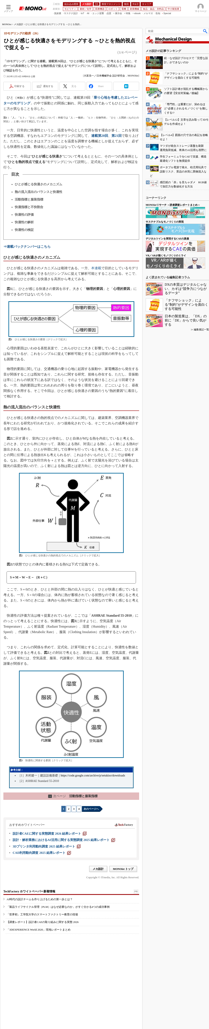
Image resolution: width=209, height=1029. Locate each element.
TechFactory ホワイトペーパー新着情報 (29, 891)
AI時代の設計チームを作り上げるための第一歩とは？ (40, 899)
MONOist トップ (123, 868)
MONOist (6, 24)
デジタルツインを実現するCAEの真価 (167, 238)
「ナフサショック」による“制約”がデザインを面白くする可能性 (186, 305)
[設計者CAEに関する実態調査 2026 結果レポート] (50, 833)
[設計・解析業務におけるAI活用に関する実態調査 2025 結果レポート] (64, 840)
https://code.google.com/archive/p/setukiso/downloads (93, 775)
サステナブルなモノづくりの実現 (165, 221)
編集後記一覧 (201, 329)
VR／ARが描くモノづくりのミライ (166, 255)
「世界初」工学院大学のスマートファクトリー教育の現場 (42, 914)
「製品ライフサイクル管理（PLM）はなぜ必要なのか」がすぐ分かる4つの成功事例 (58, 906)
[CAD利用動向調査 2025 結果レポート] (42, 852)
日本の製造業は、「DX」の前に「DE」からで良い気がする (186, 320)
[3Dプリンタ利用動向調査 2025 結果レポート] (47, 846)
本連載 (96, 268)
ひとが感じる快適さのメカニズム (38, 184)
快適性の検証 (24, 229)
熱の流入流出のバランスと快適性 (38, 192)
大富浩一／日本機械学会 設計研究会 (104, 75)
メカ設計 (18, 24)
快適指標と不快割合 (29, 207)
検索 (205, 31)
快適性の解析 (24, 222)
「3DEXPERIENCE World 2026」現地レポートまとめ (39, 929)
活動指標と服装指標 (29, 199)
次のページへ (91, 808)
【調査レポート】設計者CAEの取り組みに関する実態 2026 (43, 922)
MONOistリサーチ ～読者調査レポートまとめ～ (173, 204)
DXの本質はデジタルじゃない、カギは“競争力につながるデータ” (186, 289)
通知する (48, 86)
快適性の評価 (24, 214)
